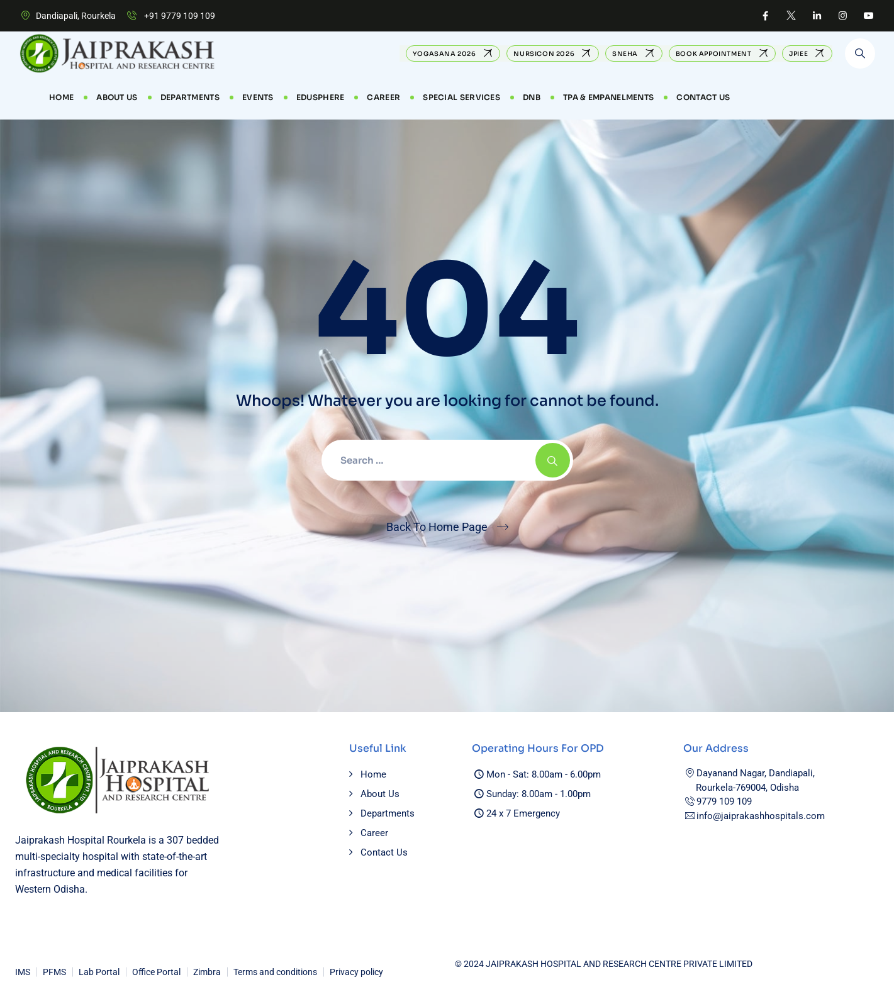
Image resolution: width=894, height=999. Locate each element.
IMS (22, 972)
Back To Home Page (437, 526)
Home (61, 97)
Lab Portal (99, 972)
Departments (190, 97)
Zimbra (207, 972)
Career (374, 833)
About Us (116, 97)
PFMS (54, 972)
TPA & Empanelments (608, 97)
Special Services (461, 97)
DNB (531, 97)
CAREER (383, 97)
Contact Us (703, 97)
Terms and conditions (275, 972)
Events (258, 97)
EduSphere (320, 97)
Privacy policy (356, 972)
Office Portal (156, 972)
